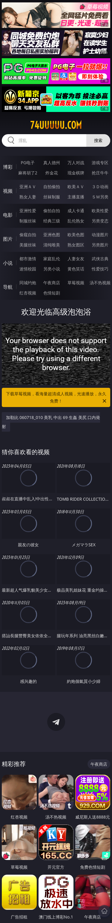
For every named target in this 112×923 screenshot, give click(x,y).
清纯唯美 (51, 245)
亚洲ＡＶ (27, 186)
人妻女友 (75, 258)
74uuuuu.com (56, 125)
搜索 (98, 140)
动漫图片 (100, 234)
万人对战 (75, 162)
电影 (8, 215)
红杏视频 (27, 293)
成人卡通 (75, 210)
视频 (8, 191)
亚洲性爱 (27, 210)
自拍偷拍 (51, 186)
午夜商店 (51, 282)
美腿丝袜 (27, 245)
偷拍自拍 (51, 210)
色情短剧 (51, 293)
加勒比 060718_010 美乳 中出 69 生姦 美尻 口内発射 (51, 422)
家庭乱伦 (51, 258)
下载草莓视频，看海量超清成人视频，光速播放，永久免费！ (57, 398)
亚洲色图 (51, 234)
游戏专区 (100, 162)
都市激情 (27, 258)
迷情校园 (27, 269)
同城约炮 (27, 282)
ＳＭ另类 (100, 197)
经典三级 (51, 221)
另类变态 (100, 221)
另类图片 (100, 245)
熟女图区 (75, 245)
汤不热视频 (100, 282)
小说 (8, 263)
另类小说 (51, 269)
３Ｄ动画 (100, 186)
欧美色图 (75, 234)
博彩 (8, 167)
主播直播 (75, 197)
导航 (8, 287)
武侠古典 (100, 258)
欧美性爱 (100, 210)
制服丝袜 (27, 221)
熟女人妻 (27, 197)
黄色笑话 (75, 269)
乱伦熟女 (75, 221)
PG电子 (28, 162)
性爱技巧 (100, 269)
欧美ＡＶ (75, 186)
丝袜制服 (51, 197)
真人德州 (51, 162)
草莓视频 (75, 282)
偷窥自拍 (27, 234)
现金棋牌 (75, 173)
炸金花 (51, 173)
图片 (8, 239)
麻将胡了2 (27, 173)
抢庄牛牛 (100, 173)
